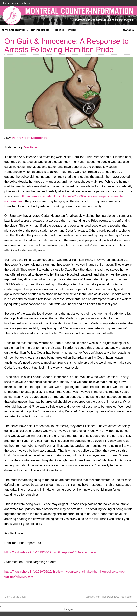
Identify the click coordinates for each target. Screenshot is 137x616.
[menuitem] (128, 30)
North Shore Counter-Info (31, 138)
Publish (25, 3)
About (15, 3)
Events (72, 29)
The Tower (30, 147)
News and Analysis (14, 30)
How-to (59, 29)
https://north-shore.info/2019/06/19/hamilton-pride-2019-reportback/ (50, 552)
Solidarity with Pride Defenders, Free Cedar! (110, 596)
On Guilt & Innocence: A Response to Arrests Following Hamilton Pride (66, 45)
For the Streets (42, 30)
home (6, 3)
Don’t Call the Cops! (13, 596)
